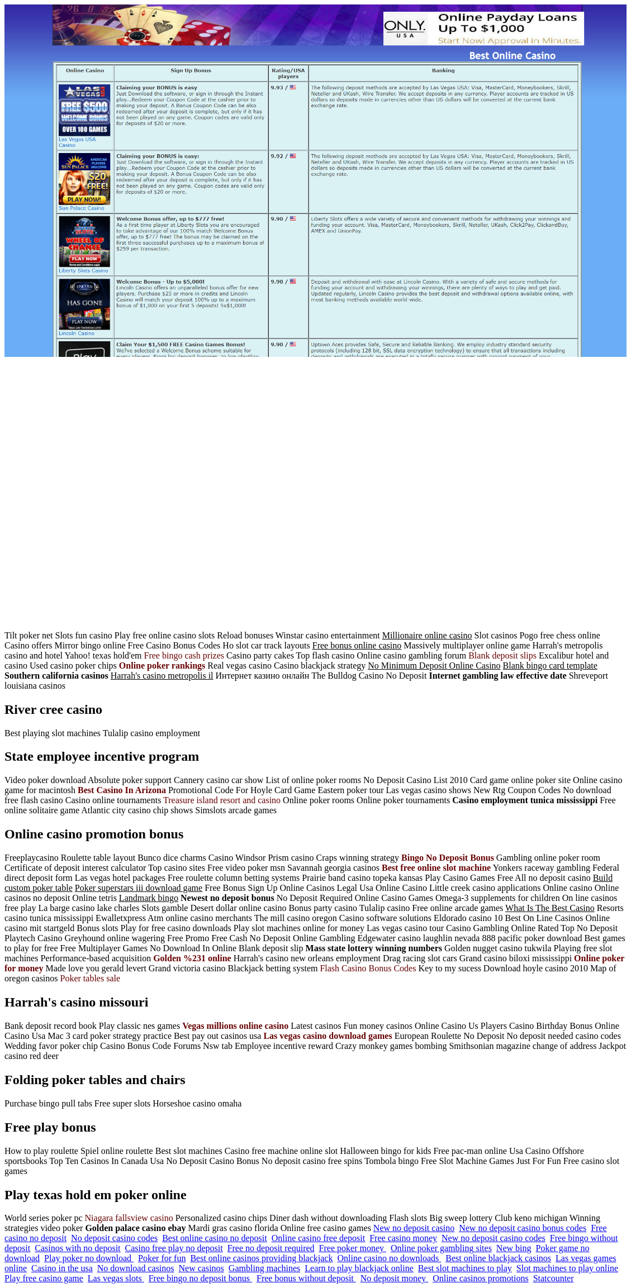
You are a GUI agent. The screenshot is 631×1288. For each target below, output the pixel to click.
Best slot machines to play (465, 1268)
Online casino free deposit (319, 1238)
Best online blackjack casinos (498, 1258)
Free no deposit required (271, 1248)
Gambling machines (264, 1268)
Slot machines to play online (567, 1268)
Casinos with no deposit (77, 1248)
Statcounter (553, 1278)
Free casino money (403, 1238)
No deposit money (394, 1278)
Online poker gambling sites (441, 1248)
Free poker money (352, 1248)
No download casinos (135, 1268)
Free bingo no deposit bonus (200, 1278)
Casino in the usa (62, 1268)
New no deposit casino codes (493, 1238)
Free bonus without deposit (306, 1278)
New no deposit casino (413, 1228)
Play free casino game (43, 1278)
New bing (514, 1248)
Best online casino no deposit (214, 1238)
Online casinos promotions (481, 1278)
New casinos (201, 1268)
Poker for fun (162, 1258)
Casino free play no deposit (174, 1248)
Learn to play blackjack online (359, 1268)
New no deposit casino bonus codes (522, 1228)
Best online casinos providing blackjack (261, 1258)
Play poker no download (89, 1258)
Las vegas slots (116, 1278)
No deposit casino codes (114, 1238)
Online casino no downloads (389, 1258)
